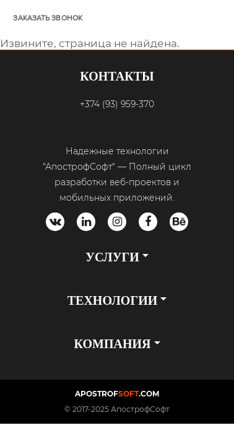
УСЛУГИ (112, 257)
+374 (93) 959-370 (117, 104)
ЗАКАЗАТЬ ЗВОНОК (47, 18)
